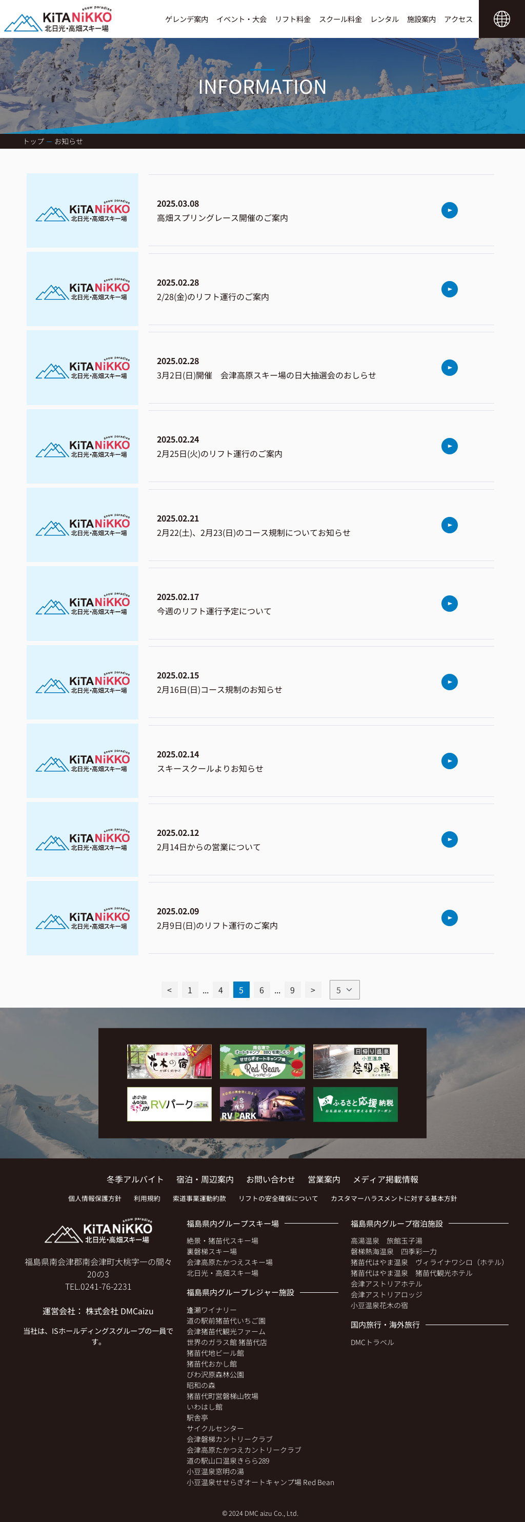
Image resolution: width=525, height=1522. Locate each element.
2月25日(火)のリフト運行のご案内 (219, 453)
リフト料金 (293, 18)
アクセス (458, 18)
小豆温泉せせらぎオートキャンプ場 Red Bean (260, 1482)
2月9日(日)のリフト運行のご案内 (217, 925)
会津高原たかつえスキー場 (230, 1262)
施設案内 (421, 18)
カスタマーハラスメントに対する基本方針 (394, 1198)
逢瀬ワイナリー (212, 1310)
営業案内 (324, 1179)
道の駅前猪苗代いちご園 (226, 1320)
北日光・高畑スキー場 (222, 1273)
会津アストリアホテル (386, 1283)
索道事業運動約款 (199, 1198)
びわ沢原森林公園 (215, 1374)
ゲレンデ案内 (186, 18)
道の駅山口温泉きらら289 (228, 1460)
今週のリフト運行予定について (214, 611)
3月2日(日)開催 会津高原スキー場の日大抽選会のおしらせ (266, 375)
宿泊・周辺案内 (205, 1179)
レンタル (384, 18)
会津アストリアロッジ (386, 1294)
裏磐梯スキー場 (212, 1251)
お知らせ (68, 141)
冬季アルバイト (135, 1179)
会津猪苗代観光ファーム (226, 1331)
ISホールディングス (84, 1330)
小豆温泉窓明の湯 (215, 1471)
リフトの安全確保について (278, 1198)
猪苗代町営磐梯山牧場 (222, 1396)
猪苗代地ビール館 (215, 1353)
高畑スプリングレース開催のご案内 (222, 217)
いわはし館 (205, 1406)
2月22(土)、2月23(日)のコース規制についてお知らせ (254, 532)
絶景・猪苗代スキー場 (222, 1240)
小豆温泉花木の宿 (379, 1305)
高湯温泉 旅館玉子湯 (386, 1240)
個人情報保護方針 (95, 1198)
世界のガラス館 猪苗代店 (227, 1342)
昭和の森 (201, 1385)
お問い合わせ (270, 1179)
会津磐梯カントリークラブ (230, 1439)
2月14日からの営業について (209, 846)
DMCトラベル (372, 1342)
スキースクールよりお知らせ (210, 768)
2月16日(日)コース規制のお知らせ (219, 689)
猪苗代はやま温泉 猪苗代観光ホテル (412, 1273)
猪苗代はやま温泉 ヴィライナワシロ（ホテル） (430, 1262)
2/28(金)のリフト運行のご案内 (213, 296)
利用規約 (147, 1198)
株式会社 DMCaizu (120, 1311)
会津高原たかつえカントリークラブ (244, 1450)
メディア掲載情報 (385, 1179)
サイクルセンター (215, 1428)
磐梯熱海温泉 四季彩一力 (394, 1251)
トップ (33, 141)
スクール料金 (340, 18)
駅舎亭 (197, 1417)
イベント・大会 (241, 18)
